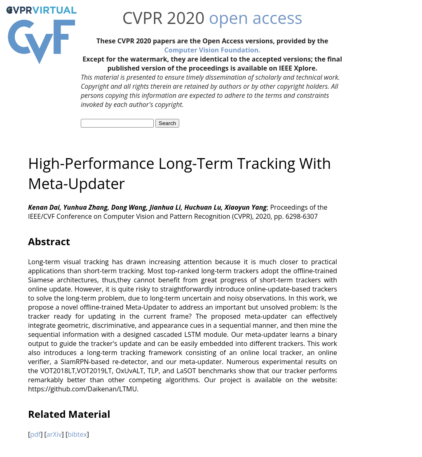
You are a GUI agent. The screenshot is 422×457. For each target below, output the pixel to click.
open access (255, 17)
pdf (35, 434)
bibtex (77, 434)
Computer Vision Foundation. (212, 49)
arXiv (54, 434)
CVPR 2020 (163, 17)
